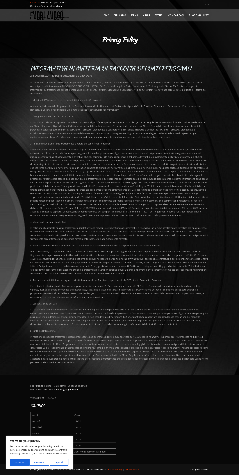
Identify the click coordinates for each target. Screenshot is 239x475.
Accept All (59, 462)
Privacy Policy (115, 469)
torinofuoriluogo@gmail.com (63, 389)
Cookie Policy (132, 469)
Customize (20, 462)
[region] (39, 453)
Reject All (40, 462)
